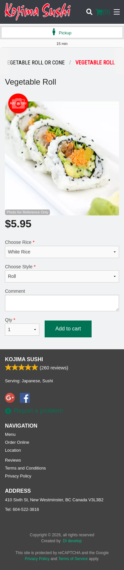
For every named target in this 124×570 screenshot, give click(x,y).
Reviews (13, 460)
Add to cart (68, 328)
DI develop (72, 541)
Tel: (22, 509)
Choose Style (62, 273)
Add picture (18, 103)
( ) (103, 12)
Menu (10, 434)
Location (13, 450)
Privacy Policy (18, 476)
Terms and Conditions (25, 468)
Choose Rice (62, 249)
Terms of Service (73, 558)
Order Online (17, 442)
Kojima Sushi (24, 359)
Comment (62, 299)
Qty (22, 326)
